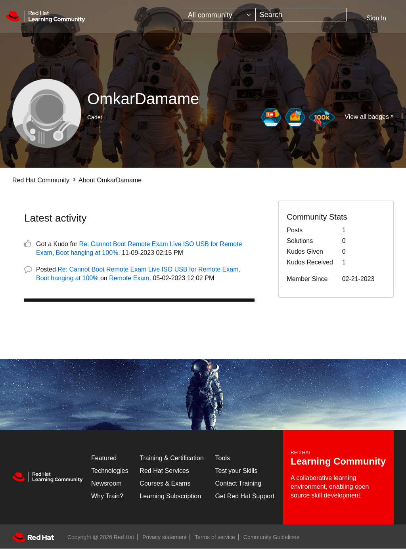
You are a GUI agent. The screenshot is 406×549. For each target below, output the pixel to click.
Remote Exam (129, 278)
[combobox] (301, 14)
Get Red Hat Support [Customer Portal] (244, 496)
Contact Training (238, 483)
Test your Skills (236, 470)
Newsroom (106, 483)
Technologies (109, 470)
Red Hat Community (40, 180)
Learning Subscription (170, 496)
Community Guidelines (271, 537)
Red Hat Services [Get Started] (164, 470)
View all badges (367, 116)
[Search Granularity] (219, 14)
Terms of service (215, 537)
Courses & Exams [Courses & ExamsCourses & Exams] (165, 483)
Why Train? (107, 496)
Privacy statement (164, 537)
